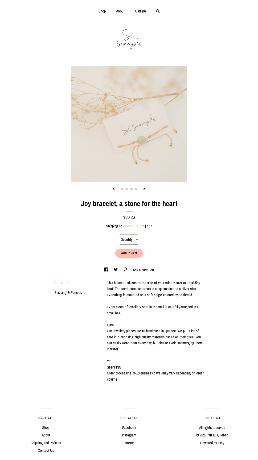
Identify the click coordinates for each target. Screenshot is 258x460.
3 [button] (131, 189)
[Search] (158, 11)
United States (133, 226)
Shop (102, 11)
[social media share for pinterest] (125, 269)
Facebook (129, 427)
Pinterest (129, 442)
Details (61, 282)
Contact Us (46, 450)
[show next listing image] (144, 189)
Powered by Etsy (212, 442)
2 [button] (127, 189)
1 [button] (122, 189)
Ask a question (143, 269)
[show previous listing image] (114, 189)
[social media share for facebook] (106, 269)
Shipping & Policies (68, 292)
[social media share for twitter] (116, 269)
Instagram (129, 435)
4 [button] (136, 189)
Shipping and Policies (46, 442)
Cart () (140, 11)
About (120, 11)
